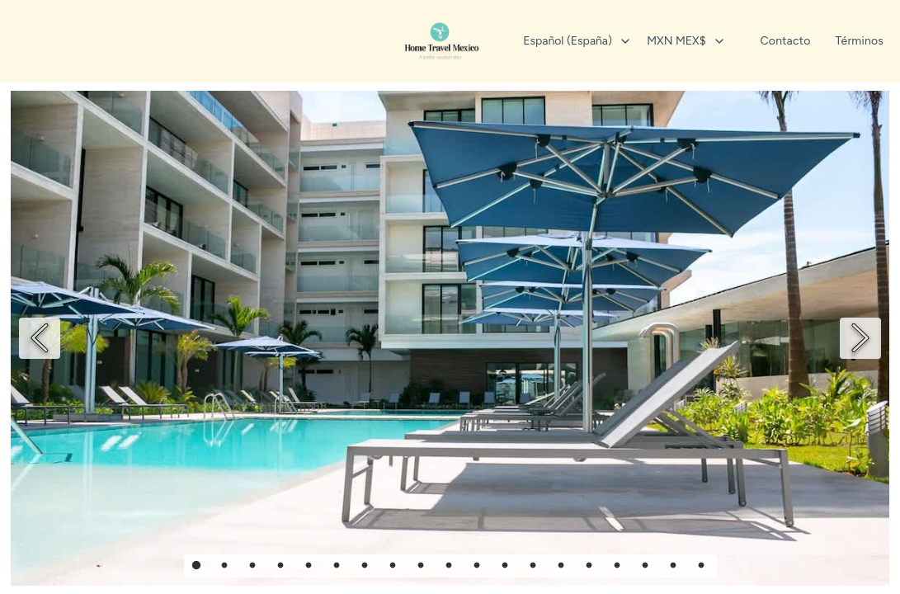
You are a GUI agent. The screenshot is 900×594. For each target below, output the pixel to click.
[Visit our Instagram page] (450, 301)
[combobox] (562, 41)
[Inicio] (442, 41)
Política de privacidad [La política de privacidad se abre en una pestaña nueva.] (450, 260)
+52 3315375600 (449, 194)
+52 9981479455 (449, 227)
